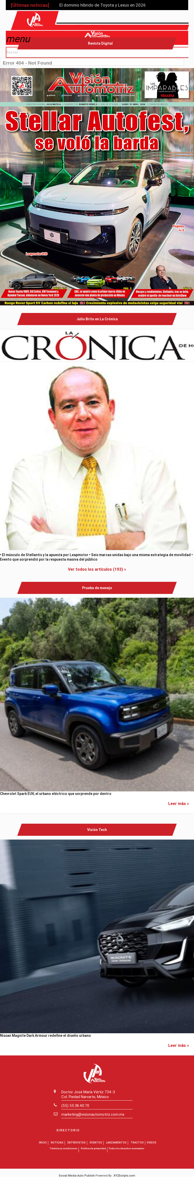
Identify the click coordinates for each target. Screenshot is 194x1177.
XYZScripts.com (124, 1175)
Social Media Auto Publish (77, 1175)
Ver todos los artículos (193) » (97, 568)
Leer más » (178, 803)
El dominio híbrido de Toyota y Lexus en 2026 (102, 5)
